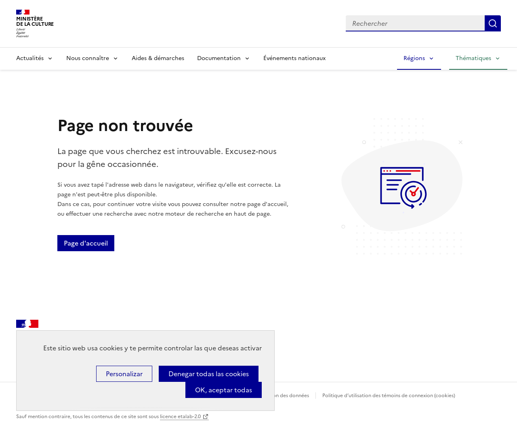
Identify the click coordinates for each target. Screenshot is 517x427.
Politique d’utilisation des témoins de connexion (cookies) (388, 395)
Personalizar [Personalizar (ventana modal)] (124, 374)
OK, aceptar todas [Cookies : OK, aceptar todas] (223, 390)
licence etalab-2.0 (180, 416)
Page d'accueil (86, 243)
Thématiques (473, 58)
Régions (414, 58)
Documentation (219, 58)
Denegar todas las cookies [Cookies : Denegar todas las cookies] (208, 374)
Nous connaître (87, 58)
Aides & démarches (158, 58)
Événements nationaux (294, 58)
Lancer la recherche (493, 23)
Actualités (30, 58)
